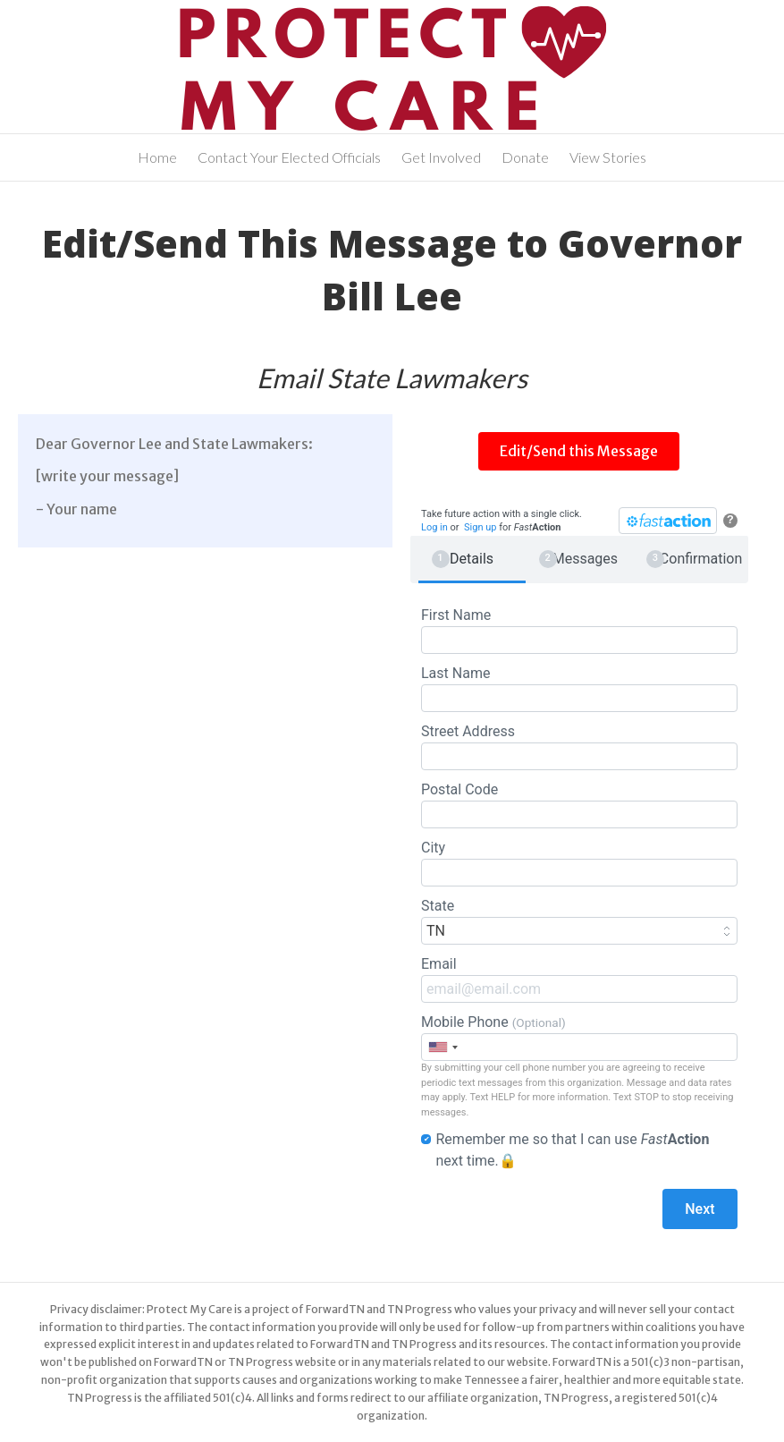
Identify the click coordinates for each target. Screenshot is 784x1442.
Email (579, 979)
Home (157, 156)
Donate (525, 156)
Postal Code (579, 804)
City (579, 862)
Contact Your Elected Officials (289, 156)
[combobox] (442, 1047)
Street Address (579, 746)
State (579, 921)
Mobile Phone (579, 1037)
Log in (434, 527)
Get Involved (441, 156)
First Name (579, 630)
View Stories (607, 156)
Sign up (480, 527)
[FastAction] (668, 520)
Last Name (579, 688)
